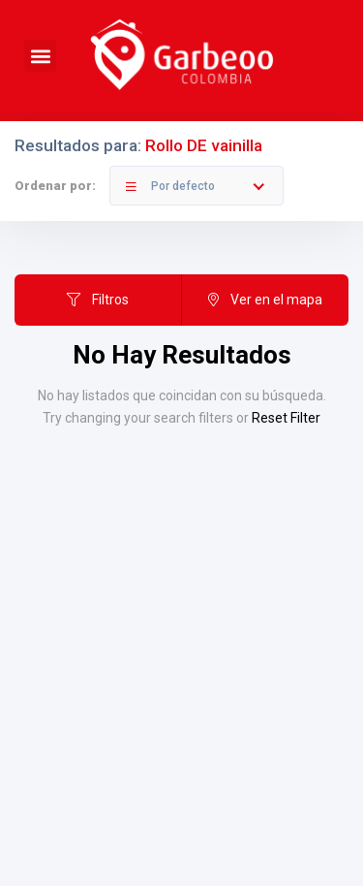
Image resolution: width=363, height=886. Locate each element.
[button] (40, 56)
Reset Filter (286, 418)
